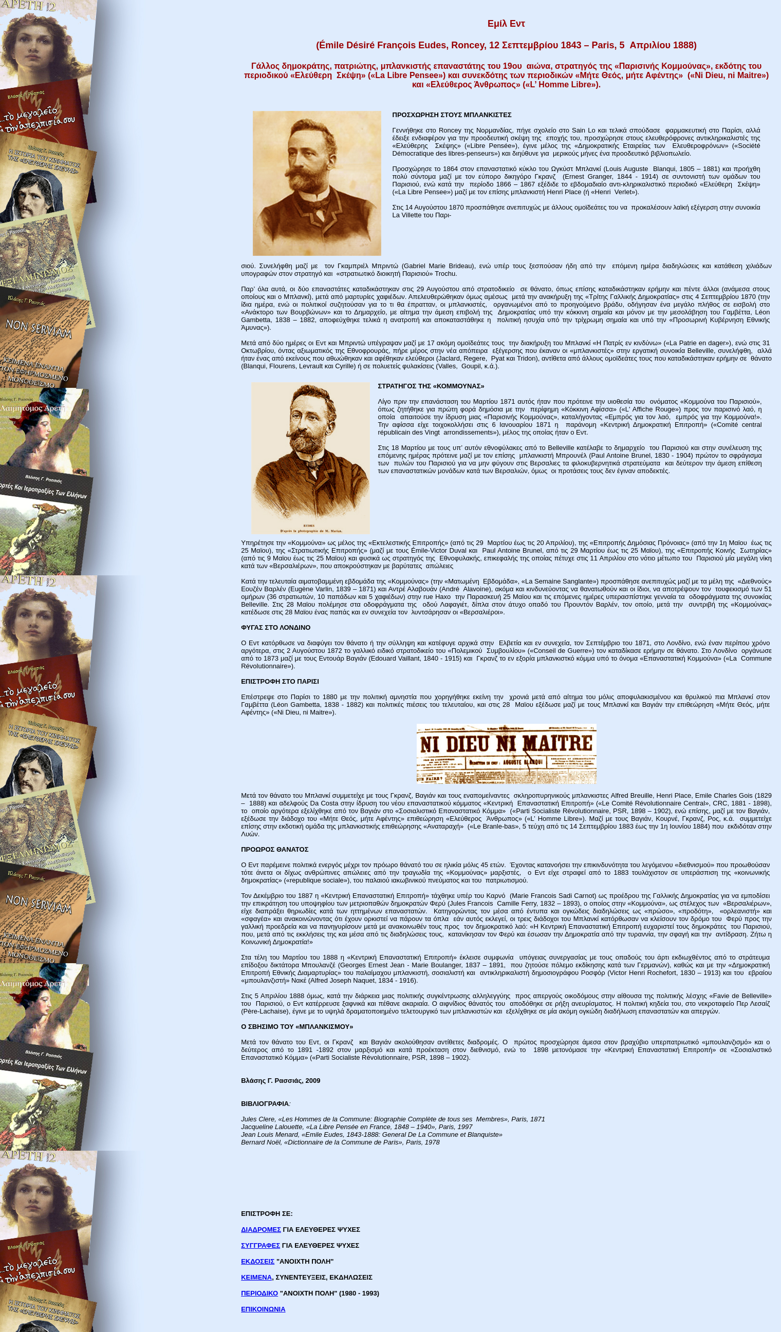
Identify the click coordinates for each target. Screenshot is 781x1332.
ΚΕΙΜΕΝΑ (256, 1277)
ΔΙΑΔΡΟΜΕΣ (261, 1229)
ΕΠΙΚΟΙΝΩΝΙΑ (263, 1309)
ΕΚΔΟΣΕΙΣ (257, 1261)
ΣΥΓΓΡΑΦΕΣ (260, 1245)
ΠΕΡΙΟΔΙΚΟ (259, 1293)
